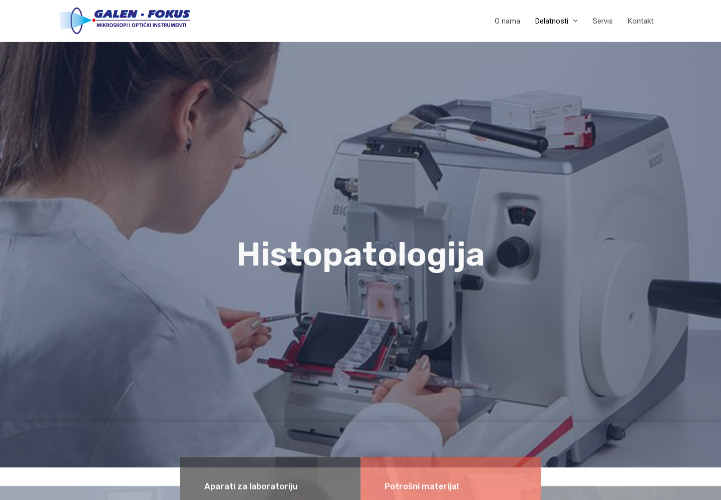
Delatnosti (551, 21)
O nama (507, 21)
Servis (603, 21)
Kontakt (640, 21)
